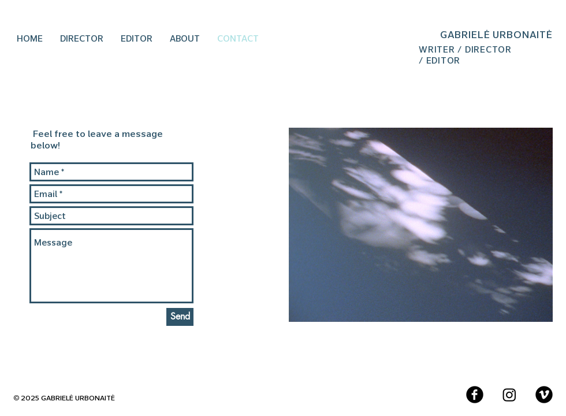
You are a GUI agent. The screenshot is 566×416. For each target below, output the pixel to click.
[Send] (179, 317)
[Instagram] (509, 394)
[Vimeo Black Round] (544, 394)
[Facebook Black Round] (474, 394)
